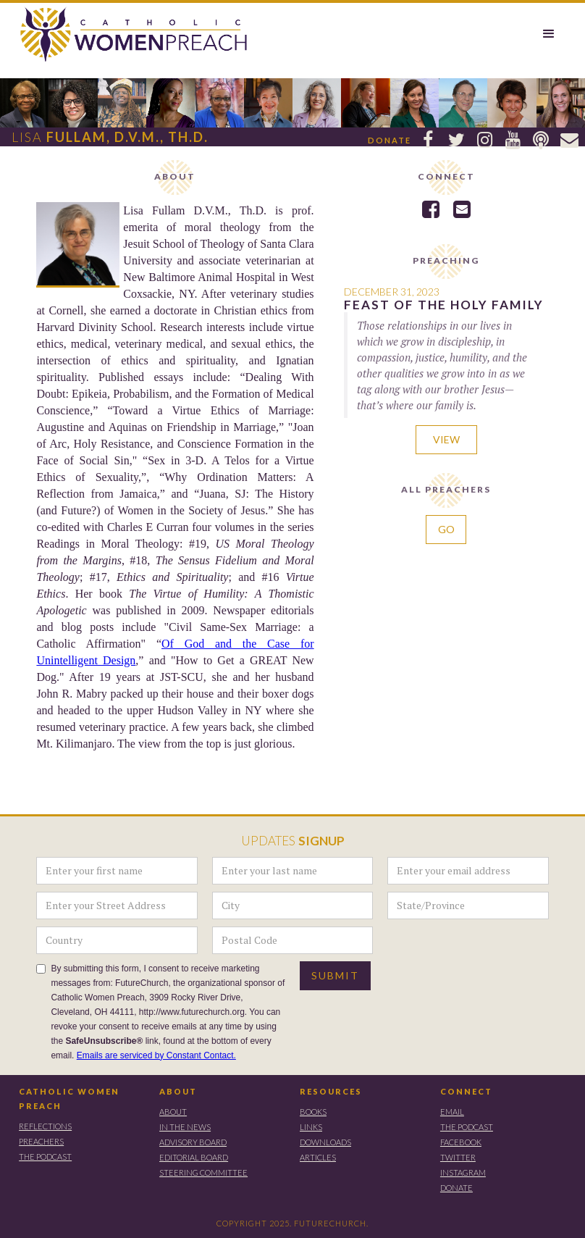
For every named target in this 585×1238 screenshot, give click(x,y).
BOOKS (313, 1111)
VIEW (446, 439)
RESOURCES (331, 1091)
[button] (549, 34)
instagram (463, 1172)
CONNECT (466, 1091)
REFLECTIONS (45, 1126)
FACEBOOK (460, 1142)
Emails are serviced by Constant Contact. (156, 1055)
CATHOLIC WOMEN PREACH (69, 1099)
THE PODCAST (45, 1156)
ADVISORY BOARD (193, 1142)
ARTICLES (318, 1157)
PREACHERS (41, 1141)
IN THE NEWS (185, 1127)
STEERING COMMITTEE (203, 1172)
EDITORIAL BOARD (193, 1157)
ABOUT (178, 1091)
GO (446, 529)
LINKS (311, 1127)
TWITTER (458, 1157)
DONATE (456, 1187)
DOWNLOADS (325, 1142)
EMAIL (452, 1111)
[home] (126, 35)
